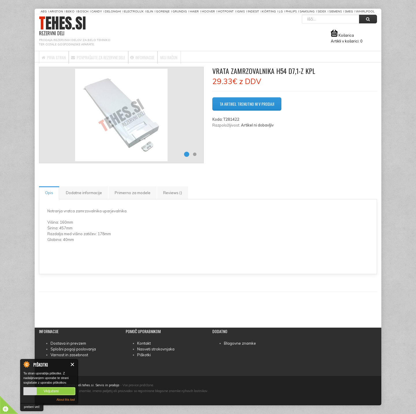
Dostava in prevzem (68, 343)
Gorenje (163, 11)
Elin (149, 11)
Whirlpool (365, 11)
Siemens (335, 11)
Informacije (174, 56)
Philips (291, 11)
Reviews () (172, 192)
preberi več (32, 407)
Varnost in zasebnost (69, 354)
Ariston (56, 11)
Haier (194, 11)
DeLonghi (113, 11)
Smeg (349, 11)
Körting (269, 11)
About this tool (66, 399)
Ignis (241, 11)
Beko (70, 11)
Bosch (82, 11)
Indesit (253, 11)
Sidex (321, 11)
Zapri (73, 364)
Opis (49, 192)
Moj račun (210, 56)
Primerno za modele (133, 192)
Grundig (179, 11)
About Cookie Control (26, 364)
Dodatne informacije (84, 192)
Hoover (208, 11)
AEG (44, 11)
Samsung (307, 11)
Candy (96, 11)
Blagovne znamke (240, 343)
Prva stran (58, 56)
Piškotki (144, 354)
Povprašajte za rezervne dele (116, 56)
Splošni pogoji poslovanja (73, 349)
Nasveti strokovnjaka (155, 349)
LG (281, 11)
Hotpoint (226, 11)
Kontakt (144, 343)
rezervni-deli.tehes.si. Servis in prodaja (91, 385)
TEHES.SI (62, 26)
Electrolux (134, 11)
